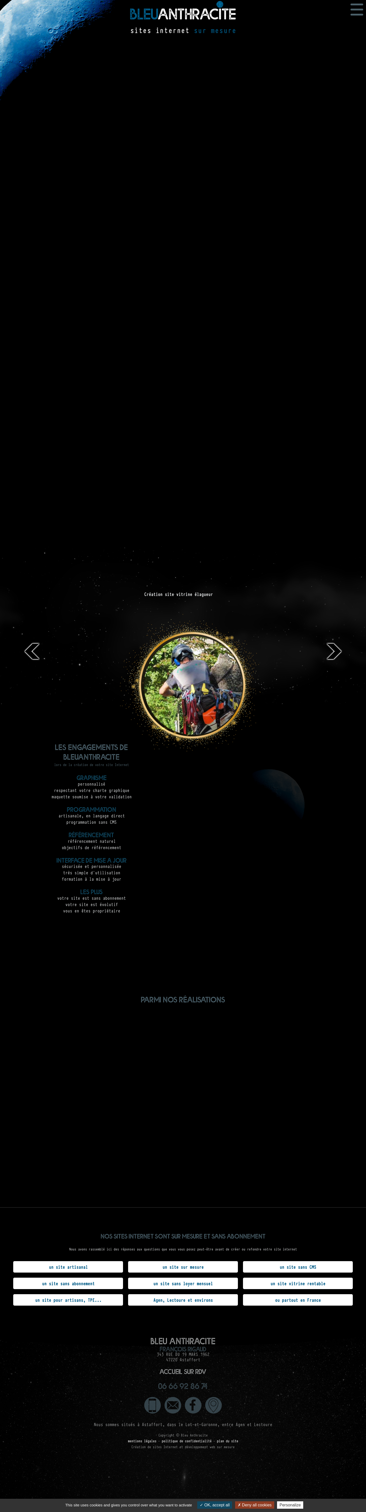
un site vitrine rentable (297, 1283)
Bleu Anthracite (194, 1426)
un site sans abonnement (68, 1283)
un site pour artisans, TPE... (68, 1299)
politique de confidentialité (186, 1432)
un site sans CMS (298, 1266)
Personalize (290, 1505)
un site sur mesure (183, 1266)
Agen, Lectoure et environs (183, 1299)
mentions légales (142, 1432)
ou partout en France (298, 1299)
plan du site (227, 1432)
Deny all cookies (255, 1505)
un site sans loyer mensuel (183, 1283)
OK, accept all (215, 1505)
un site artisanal (68, 1266)
